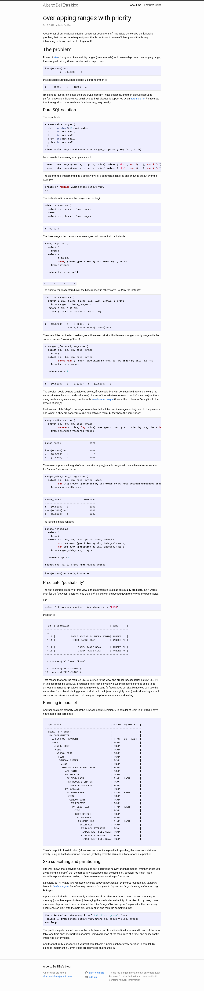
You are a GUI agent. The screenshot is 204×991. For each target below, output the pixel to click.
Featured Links (152, 5)
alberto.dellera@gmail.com (57, 976)
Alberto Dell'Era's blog (60, 5)
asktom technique (103, 398)
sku (56, 57)
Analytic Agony (61, 886)
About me (135, 5)
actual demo (138, 98)
